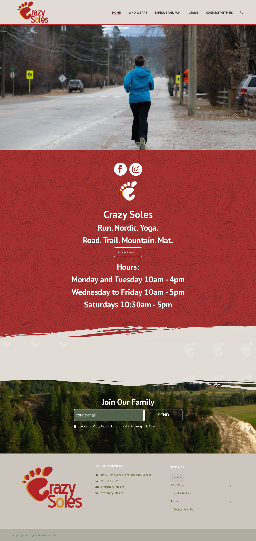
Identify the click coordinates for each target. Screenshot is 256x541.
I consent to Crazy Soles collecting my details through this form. (116, 426)
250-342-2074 (110, 481)
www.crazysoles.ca (112, 493)
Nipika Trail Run (167, 13)
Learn (193, 13)
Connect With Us (219, 13)
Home (116, 13)
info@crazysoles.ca (112, 487)
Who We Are (138, 13)
